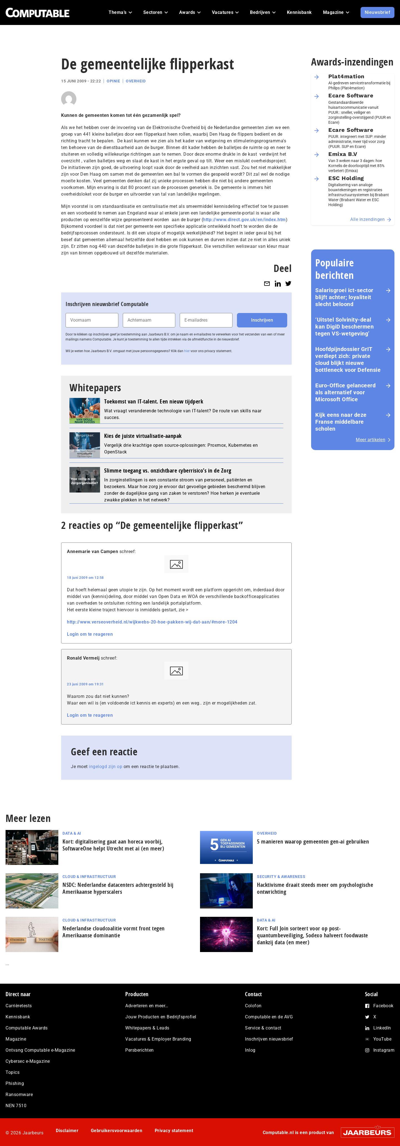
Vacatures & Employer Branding (158, 1039)
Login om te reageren (90, 634)
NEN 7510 (16, 1105)
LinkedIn (382, 1028)
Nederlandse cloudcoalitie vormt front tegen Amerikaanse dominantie (113, 932)
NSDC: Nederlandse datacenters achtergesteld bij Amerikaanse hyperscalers (118, 888)
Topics (12, 1072)
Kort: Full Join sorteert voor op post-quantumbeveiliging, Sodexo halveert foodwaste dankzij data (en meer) (312, 935)
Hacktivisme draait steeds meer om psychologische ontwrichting (315, 888)
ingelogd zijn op (105, 766)
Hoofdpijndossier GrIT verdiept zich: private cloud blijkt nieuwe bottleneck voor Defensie (348, 359)
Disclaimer (67, 1130)
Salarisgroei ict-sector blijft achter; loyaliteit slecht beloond (344, 297)
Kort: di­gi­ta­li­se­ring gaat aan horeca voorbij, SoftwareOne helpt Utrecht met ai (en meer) (113, 845)
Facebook (383, 1005)
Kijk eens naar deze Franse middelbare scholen (341, 422)
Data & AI (71, 833)
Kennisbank (18, 1016)
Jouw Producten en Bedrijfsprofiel (160, 1016)
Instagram (384, 1050)
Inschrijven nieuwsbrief (269, 1039)
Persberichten (139, 1050)
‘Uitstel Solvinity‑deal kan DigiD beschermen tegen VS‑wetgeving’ (344, 326)
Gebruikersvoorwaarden (116, 1130)
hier (187, 351)
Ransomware (19, 1094)
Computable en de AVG (269, 1016)
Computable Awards (27, 1028)
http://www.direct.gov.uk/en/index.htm (244, 219)
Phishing (15, 1083)
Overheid (136, 81)
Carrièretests (19, 1005)
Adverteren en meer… (146, 1005)
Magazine (16, 1039)
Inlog (250, 1050)
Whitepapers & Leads (147, 1028)
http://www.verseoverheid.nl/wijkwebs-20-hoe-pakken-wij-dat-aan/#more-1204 (152, 622)
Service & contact (263, 1028)
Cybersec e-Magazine (28, 1061)
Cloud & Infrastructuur (89, 876)
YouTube (382, 1039)
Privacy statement (174, 1130)
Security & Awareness (281, 876)
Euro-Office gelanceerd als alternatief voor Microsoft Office (345, 392)
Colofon (253, 1005)
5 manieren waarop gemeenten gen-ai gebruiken (313, 841)
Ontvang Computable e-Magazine (40, 1050)
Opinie (113, 81)
